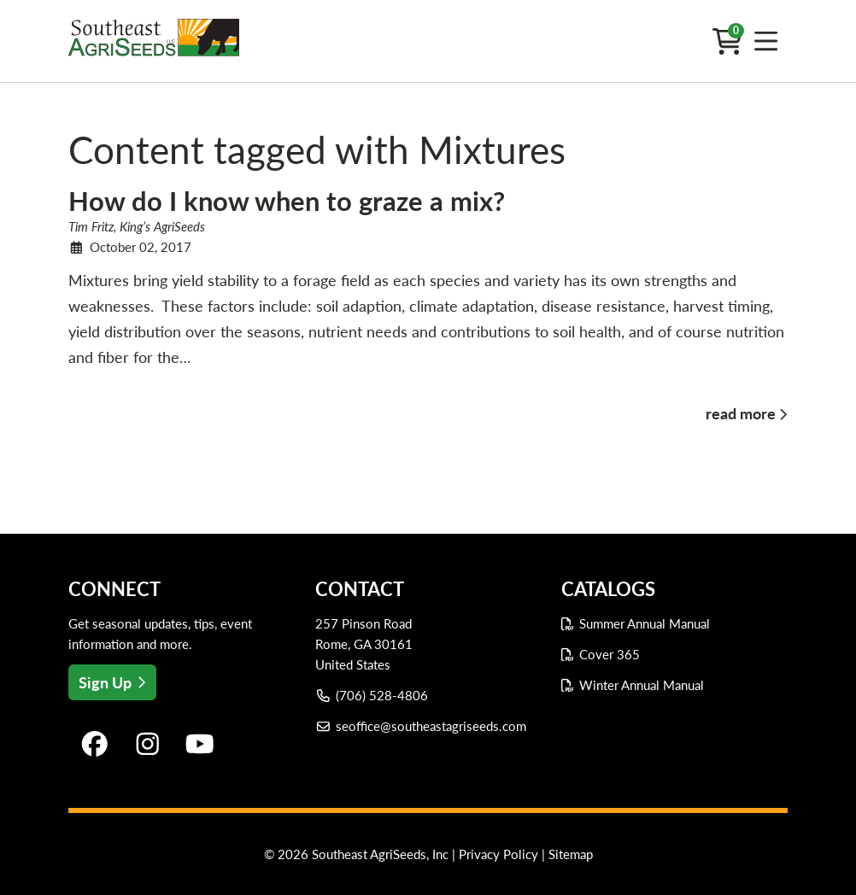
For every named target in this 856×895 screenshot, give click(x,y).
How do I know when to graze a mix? (286, 200)
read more (741, 413)
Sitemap (570, 854)
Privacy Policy (498, 854)
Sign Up (112, 682)
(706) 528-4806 (372, 695)
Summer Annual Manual (644, 623)
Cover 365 (609, 654)
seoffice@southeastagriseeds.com (421, 726)
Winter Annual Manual (641, 685)
